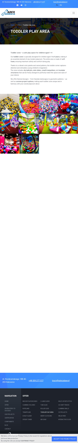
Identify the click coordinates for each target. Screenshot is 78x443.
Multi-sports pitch (65, 401)
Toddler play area (46, 412)
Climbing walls (63, 408)
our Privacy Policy (27, 441)
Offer (7, 405)
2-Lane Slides (45, 401)
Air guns (43, 419)
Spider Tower (27, 419)
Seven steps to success (10, 409)
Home (13, 25)
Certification (9, 418)
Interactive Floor (64, 419)
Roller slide (44, 408)
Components (9, 421)
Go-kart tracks (63, 405)
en (61, 5)
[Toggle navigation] (73, 13)
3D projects (62, 412)
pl (57, 5)
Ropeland (26, 408)
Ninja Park (62, 416)
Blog (6, 425)
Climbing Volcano (29, 405)
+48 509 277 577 (39, 2)
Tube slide (43, 405)
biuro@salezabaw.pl (60, 2)
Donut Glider (27, 416)
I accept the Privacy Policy (64, 439)
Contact (8, 429)
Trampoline (27, 412)
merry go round (46, 416)
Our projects (9, 414)
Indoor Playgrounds (30, 401)
